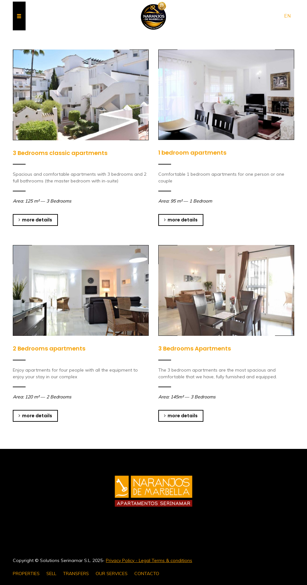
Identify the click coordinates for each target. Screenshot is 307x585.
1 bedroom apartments (192, 153)
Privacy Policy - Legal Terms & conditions (149, 560)
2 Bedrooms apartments (49, 348)
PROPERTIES (26, 573)
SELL (51, 573)
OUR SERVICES (112, 573)
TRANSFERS (76, 573)
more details (35, 220)
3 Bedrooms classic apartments (60, 153)
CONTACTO (146, 573)
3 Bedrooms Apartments (194, 348)
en (287, 16)
